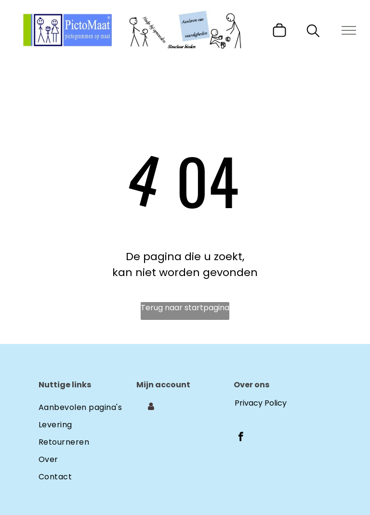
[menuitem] (87, 405)
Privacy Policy (261, 403)
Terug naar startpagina (185, 307)
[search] (313, 32)
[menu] (348, 30)
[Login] (151, 406)
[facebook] (241, 438)
